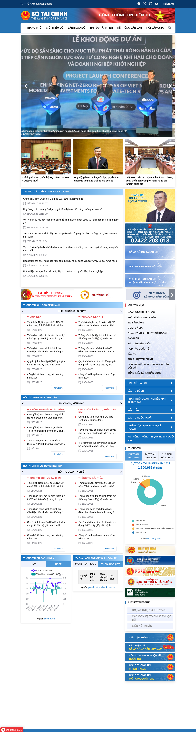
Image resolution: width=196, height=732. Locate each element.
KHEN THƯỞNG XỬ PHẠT (72, 311)
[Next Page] (170, 86)
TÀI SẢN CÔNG (136, 322)
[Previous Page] (26, 86)
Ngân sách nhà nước (141, 312)
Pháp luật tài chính (140, 359)
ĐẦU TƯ (132, 354)
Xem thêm (58, 388)
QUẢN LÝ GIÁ (135, 328)
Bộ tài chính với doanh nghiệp (42, 466)
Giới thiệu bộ (54, 27)
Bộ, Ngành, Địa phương (148, 610)
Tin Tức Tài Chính (101, 27)
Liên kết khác (142, 626)
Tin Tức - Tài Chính (34, 191)
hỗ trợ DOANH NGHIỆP (71, 471)
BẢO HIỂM (133, 338)
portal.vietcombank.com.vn (101, 587)
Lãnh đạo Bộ (76, 27)
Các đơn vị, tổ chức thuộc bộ (151, 618)
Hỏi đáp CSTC (155, 27)
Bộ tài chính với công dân (40, 397)
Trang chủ (34, 27)
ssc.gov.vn (49, 618)
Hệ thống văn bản (129, 27)
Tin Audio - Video (58, 191)
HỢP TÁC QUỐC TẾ (138, 348)
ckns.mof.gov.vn (153, 538)
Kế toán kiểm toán (139, 343)
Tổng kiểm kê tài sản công (144, 373)
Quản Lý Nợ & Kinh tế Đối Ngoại (147, 333)
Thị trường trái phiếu (142, 317)
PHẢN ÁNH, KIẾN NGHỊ (71, 403)
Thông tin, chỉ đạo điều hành (41, 305)
